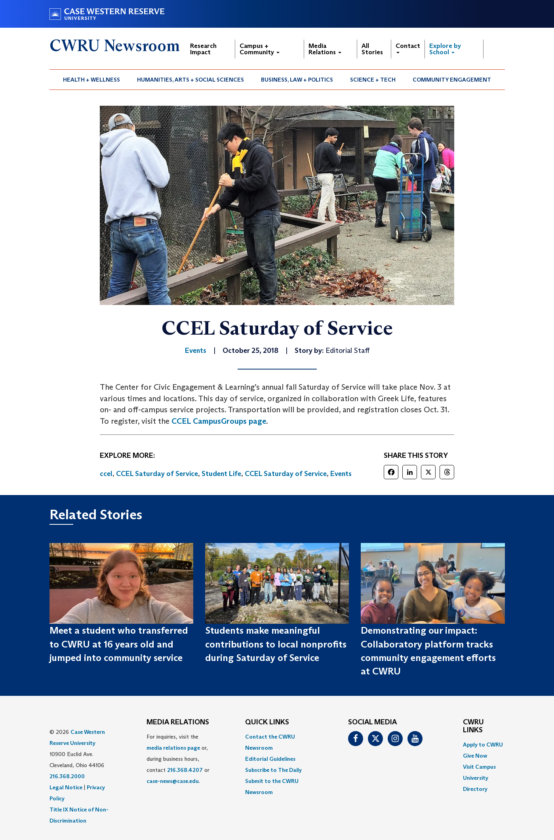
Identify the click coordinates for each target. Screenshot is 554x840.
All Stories (372, 49)
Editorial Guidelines (270, 758)
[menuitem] (92, 80)
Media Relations (324, 49)
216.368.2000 (67, 776)
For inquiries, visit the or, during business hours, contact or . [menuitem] (178, 759)
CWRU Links (473, 726)
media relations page (173, 747)
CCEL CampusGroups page (218, 421)
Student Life (221, 473)
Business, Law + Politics (297, 79)
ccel (106, 473)
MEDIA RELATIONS (178, 722)
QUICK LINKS (267, 722)
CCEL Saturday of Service (157, 473)
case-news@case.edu (173, 781)
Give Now (475, 755)
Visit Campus (479, 766)
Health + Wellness (91, 79)
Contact (408, 47)
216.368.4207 (185, 769)
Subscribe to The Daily (273, 769)
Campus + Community (260, 49)
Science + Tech (373, 79)
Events (341, 473)
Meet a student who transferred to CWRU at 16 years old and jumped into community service (118, 644)
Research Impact (203, 49)
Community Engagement (452, 79)
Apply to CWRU (483, 744)
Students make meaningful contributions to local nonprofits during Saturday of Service (275, 644)
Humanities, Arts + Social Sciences (190, 79)
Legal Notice (65, 787)
